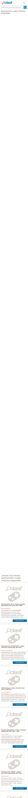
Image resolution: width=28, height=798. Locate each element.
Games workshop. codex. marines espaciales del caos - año (13, 730)
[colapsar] (24, 2)
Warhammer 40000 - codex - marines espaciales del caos (11, 772)
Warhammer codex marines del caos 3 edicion (13, 688)
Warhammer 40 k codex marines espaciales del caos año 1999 (13, 604)
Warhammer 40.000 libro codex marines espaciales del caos (12, 646)
